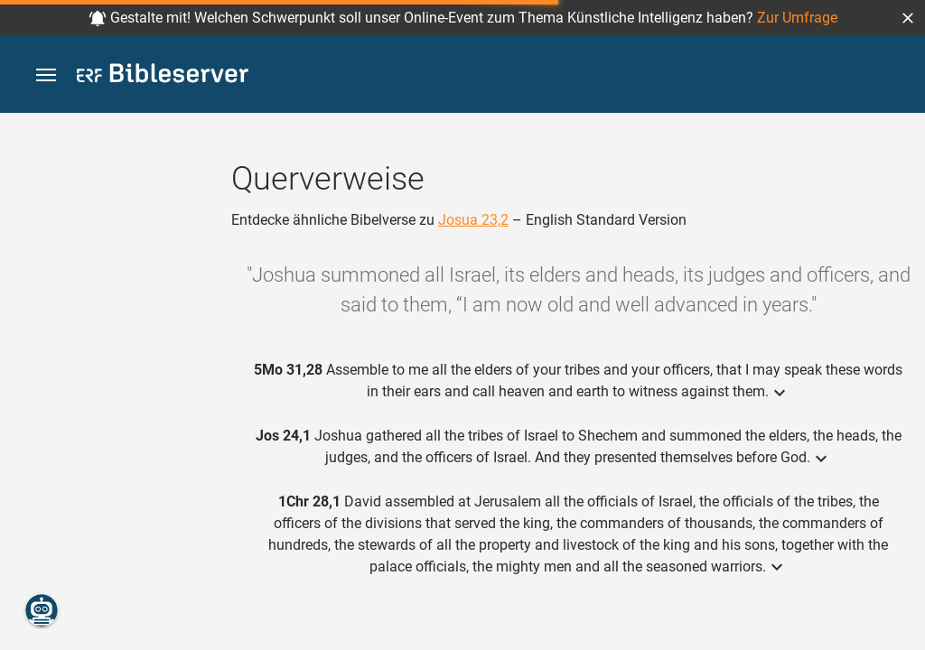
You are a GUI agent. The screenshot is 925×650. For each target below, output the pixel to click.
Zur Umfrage (797, 17)
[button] (908, 18)
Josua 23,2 (473, 219)
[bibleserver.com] (162, 76)
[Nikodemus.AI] (41, 610)
